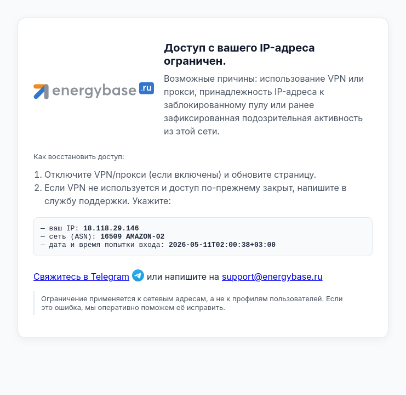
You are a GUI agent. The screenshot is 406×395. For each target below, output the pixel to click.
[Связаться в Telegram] (138, 281)
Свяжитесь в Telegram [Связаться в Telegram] (81, 281)
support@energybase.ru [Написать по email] (272, 281)
